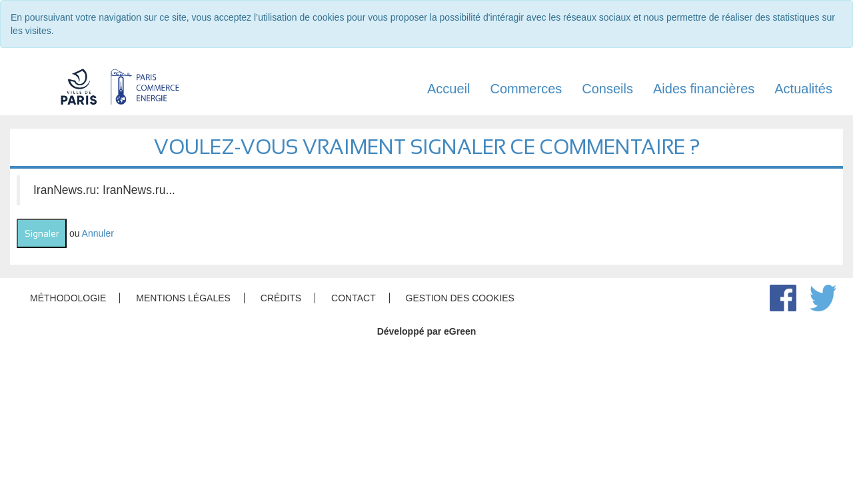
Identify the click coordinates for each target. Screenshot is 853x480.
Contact (353, 298)
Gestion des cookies (460, 298)
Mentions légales (183, 298)
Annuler (98, 233)
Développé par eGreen (426, 331)
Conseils (607, 88)
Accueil (448, 88)
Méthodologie (68, 298)
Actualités (803, 88)
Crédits (281, 298)
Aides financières (703, 88)
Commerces (526, 88)
